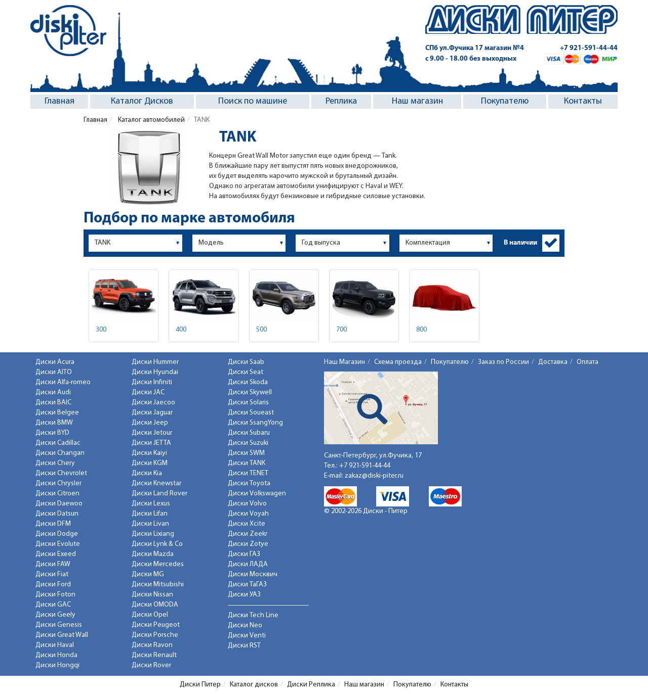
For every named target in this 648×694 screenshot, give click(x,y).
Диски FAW (52, 564)
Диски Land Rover (159, 493)
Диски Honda (56, 655)
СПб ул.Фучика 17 (474, 48)
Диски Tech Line (253, 615)
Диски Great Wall (61, 635)
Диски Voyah (248, 514)
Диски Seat (245, 372)
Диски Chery (55, 463)
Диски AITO (53, 372)
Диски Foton (55, 594)
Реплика (341, 101)
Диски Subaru (249, 433)
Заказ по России (503, 362)
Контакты (583, 101)
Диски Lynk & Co (157, 544)
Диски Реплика (311, 684)
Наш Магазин (344, 362)
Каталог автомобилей (150, 120)
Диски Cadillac (57, 443)
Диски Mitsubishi (158, 584)
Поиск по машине (252, 101)
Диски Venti (247, 635)
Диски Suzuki (248, 443)
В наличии (520, 243)
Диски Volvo (247, 503)
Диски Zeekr (247, 534)
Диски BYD (52, 433)
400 (181, 330)
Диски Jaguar (152, 413)
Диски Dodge (56, 534)
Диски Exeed (55, 554)
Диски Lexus (151, 503)
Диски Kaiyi (149, 453)
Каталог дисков (254, 684)
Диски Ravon (152, 645)
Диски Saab (246, 362)
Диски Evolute (57, 544)
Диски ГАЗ (244, 554)
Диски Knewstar (156, 483)
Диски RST (244, 646)
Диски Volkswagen (257, 493)
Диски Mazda (153, 554)
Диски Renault (154, 655)
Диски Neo (245, 625)
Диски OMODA (155, 605)
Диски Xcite (246, 524)
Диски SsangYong (255, 423)
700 (341, 330)
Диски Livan (150, 524)
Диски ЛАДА (248, 564)
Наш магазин (417, 101)
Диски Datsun (56, 514)
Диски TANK (246, 463)
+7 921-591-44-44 (589, 48)
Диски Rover (151, 665)
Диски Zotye (248, 544)
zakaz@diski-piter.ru (374, 476)
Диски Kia (147, 473)
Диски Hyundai (155, 372)
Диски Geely (55, 615)
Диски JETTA (151, 443)
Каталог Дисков (142, 101)
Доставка (553, 362)
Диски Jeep (150, 423)
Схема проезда (398, 362)
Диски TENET (248, 473)
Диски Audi (53, 392)
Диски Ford (53, 584)
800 (421, 330)
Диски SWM (246, 453)
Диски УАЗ (244, 594)
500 (261, 330)
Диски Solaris (248, 402)
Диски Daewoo (59, 503)
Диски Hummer (155, 362)
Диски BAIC (53, 402)
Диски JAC (148, 392)
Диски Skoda (248, 382)
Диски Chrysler (58, 483)
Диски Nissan (152, 594)
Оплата (587, 362)
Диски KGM (150, 463)
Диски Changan (60, 453)
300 (101, 330)
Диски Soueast (251, 413)
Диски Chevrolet (61, 473)
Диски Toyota (249, 483)
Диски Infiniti (152, 382)
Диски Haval (54, 645)
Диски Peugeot (156, 625)
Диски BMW (54, 423)
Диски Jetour (152, 433)
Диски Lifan (150, 514)
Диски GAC (53, 605)
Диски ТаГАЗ (247, 584)
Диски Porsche (155, 635)
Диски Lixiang (153, 534)
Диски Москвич (252, 574)
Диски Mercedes (158, 564)
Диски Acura (54, 362)
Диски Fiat (51, 574)
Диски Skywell (250, 392)
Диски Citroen (57, 493)
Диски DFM (53, 524)
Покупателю (505, 101)
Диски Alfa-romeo (63, 382)
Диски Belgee (57, 413)
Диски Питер (200, 684)
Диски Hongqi (57, 665)
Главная (59, 101)
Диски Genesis (58, 625)
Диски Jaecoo (153, 402)
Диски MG (148, 574)
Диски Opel (150, 615)
